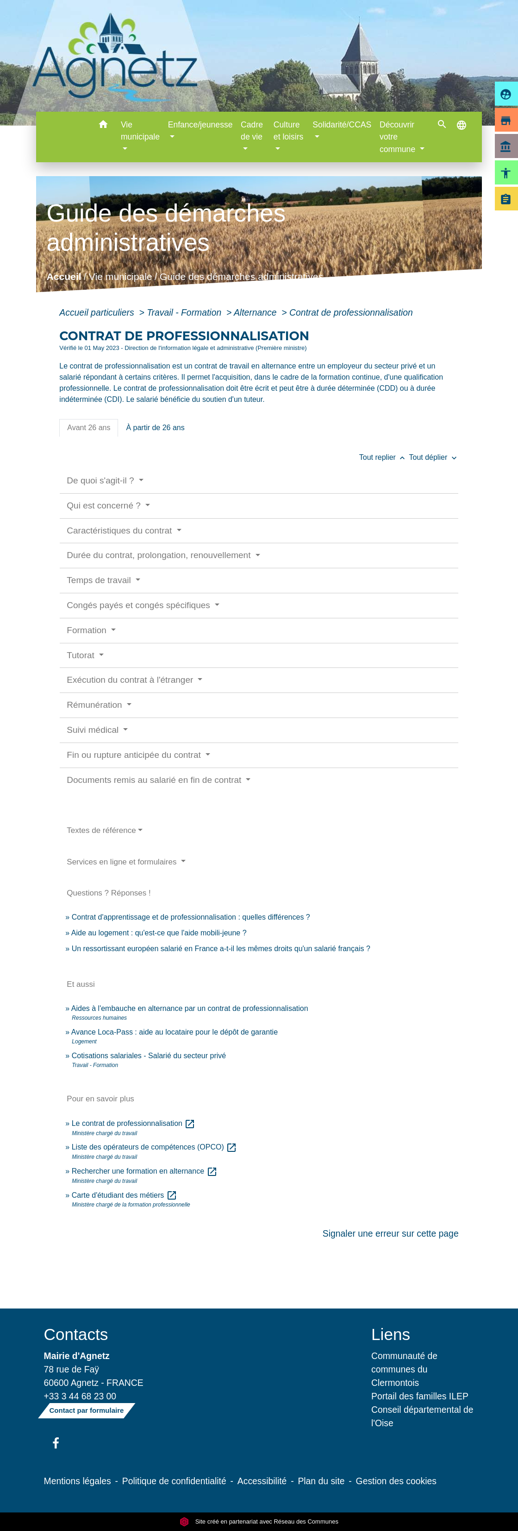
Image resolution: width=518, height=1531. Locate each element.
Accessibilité (262, 1481)
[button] (103, 126)
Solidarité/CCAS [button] (341, 124)
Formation (88, 630)
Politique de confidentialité (174, 1481)
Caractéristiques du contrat (120, 530)
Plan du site (321, 1481)
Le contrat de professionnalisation (134, 1123)
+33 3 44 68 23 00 (80, 1396)
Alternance (256, 312)
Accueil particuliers (98, 312)
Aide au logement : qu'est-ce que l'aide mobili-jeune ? (159, 933)
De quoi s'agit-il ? (101, 480)
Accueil (64, 277)
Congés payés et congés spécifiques (139, 605)
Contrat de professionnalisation (351, 312)
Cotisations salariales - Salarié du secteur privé (149, 1056)
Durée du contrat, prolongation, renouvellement (160, 555)
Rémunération (96, 705)
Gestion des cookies (396, 1481)
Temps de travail (100, 580)
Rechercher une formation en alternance (145, 1171)
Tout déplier (433, 457)
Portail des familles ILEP (419, 1396)
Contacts (76, 1334)
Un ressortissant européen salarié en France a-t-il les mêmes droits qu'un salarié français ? (221, 949)
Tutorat (82, 655)
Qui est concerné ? (105, 505)
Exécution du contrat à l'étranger (131, 680)
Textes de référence (101, 830)
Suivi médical (94, 730)
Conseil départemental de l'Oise (422, 1416)
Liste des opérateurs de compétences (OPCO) (154, 1147)
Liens (390, 1334)
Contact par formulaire (87, 1410)
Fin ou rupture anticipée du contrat (135, 755)
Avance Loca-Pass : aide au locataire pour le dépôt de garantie (174, 1032)
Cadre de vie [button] (252, 130)
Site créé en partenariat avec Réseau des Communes (259, 1521)
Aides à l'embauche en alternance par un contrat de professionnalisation (189, 1008)
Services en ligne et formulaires (123, 862)
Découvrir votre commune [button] (399, 137)
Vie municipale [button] (140, 130)
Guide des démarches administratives (241, 277)
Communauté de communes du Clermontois (404, 1369)
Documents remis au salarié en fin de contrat (155, 780)
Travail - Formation (185, 312)
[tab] (88, 428)
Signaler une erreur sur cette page (391, 1233)
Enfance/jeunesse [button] (200, 124)
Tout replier (384, 457)
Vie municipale (120, 277)
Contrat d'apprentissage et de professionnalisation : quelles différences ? (191, 917)
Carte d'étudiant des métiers (124, 1195)
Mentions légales (77, 1481)
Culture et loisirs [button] (289, 130)
